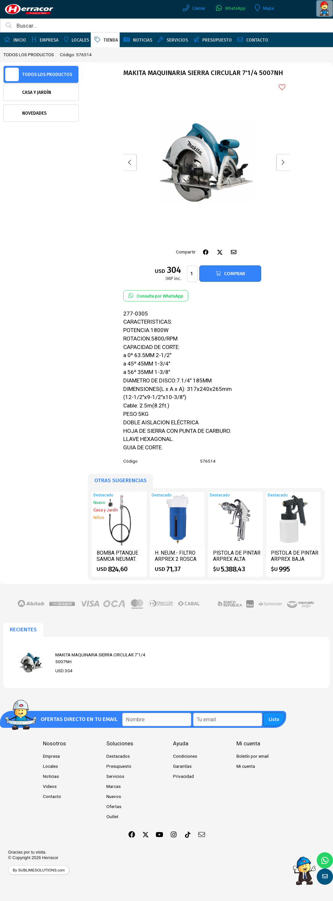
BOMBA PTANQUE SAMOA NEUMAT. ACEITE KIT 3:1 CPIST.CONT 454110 (120, 562)
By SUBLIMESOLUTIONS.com (39, 870)
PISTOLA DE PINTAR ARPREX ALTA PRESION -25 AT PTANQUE (236, 562)
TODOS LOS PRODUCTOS (28, 54)
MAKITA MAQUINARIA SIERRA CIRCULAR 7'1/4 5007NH (100, 658)
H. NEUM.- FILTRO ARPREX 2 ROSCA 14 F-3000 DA (175, 559)
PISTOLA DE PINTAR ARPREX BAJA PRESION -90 (294, 559)
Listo (274, 719)
